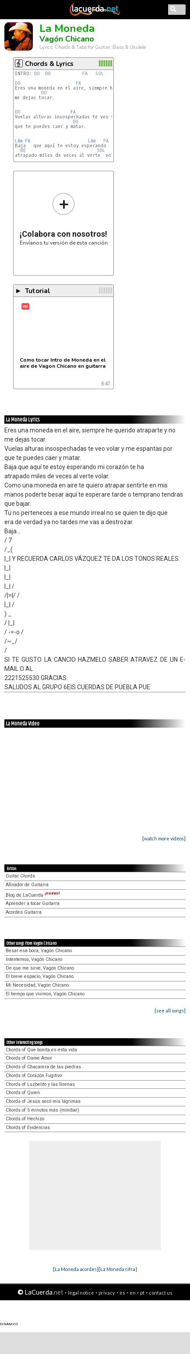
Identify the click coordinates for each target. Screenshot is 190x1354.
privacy (107, 1292)
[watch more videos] (164, 838)
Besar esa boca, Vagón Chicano (39, 950)
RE (24, 150)
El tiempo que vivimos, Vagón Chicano (45, 994)
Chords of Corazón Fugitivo (34, 1075)
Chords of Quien (23, 1092)
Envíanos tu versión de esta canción (64, 219)
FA (86, 73)
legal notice (81, 1292)
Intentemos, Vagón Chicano (34, 959)
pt (142, 1292)
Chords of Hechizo (25, 1119)
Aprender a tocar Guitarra (33, 903)
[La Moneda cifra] (118, 1269)
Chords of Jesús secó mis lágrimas (43, 1101)
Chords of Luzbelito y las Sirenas (40, 1084)
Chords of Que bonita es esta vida (41, 1050)
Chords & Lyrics (49, 63)
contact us (160, 1292)
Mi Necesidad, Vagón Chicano (37, 985)
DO (38, 73)
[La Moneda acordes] (76, 1269)
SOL (100, 73)
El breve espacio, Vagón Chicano (40, 976)
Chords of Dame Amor (29, 1058)
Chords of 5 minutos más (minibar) (42, 1110)
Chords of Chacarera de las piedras (43, 1067)
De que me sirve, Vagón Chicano (40, 968)
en (133, 1292)
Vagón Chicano (66, 39)
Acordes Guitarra (24, 912)
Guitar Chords (20, 876)
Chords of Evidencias (28, 1127)
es (122, 1292)
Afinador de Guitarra (27, 885)
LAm (18, 141)
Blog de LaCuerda (33, 895)
